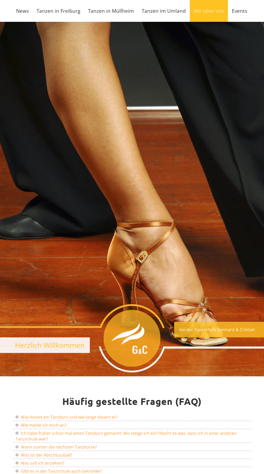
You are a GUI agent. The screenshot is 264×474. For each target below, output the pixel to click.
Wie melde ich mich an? (41, 425)
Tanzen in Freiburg (58, 11)
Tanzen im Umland (164, 11)
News (22, 11)
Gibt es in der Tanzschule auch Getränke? (59, 471)
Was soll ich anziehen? (40, 463)
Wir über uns (209, 11)
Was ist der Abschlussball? (44, 455)
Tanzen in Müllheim (111, 11)
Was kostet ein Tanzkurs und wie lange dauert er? (67, 417)
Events (239, 11)
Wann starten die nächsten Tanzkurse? (56, 447)
